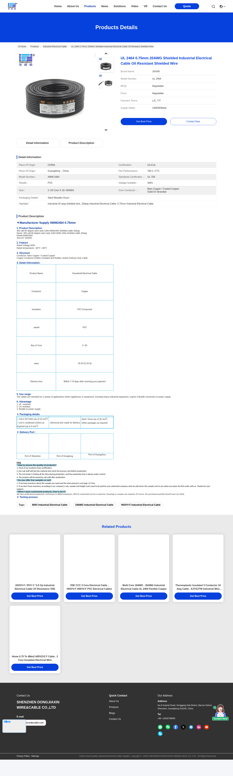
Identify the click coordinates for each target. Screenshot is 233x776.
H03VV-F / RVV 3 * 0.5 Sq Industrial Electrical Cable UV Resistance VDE (35, 603)
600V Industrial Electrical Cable (49, 521)
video (134, 6)
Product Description (81, 142)
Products (34, 46)
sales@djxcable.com (31, 739)
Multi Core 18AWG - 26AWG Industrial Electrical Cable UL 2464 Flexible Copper (144, 603)
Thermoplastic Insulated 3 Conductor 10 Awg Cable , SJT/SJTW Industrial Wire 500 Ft (198, 603)
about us (73, 6)
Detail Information (37, 142)
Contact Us (115, 735)
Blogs (112, 729)
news (104, 6)
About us (114, 717)
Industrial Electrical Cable (55, 46)
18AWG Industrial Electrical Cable (94, 521)
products (90, 6)
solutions (120, 6)
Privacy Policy (23, 772)
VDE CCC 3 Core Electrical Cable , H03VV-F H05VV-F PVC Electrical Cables (89, 603)
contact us (160, 6)
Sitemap (35, 772)
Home (58, 6)
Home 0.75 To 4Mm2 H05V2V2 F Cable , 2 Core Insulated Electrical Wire (35, 675)
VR (145, 6)
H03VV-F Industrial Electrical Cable (140, 521)
